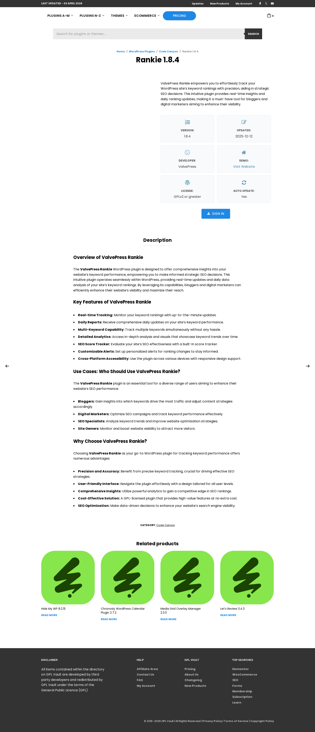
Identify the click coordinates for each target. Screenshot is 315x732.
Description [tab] (157, 240)
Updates (198, 3)
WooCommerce (244, 674)
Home (121, 51)
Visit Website (244, 166)
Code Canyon (168, 51)
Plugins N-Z (90, 15)
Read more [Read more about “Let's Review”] (228, 614)
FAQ (140, 680)
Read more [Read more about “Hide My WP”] (49, 614)
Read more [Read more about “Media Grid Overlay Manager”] (168, 618)
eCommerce (145, 15)
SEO (235, 680)
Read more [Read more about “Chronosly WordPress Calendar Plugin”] (109, 618)
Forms (237, 685)
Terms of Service (235, 721)
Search (253, 34)
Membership (242, 691)
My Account (244, 3)
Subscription (242, 696)
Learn (236, 702)
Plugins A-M (58, 15)
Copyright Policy (262, 721)
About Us (191, 674)
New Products (219, 3)
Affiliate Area (147, 668)
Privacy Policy (211, 721)
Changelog (193, 680)
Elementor (240, 668)
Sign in (215, 213)
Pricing (179, 15)
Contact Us (145, 674)
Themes (117, 15)
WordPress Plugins (142, 51)
